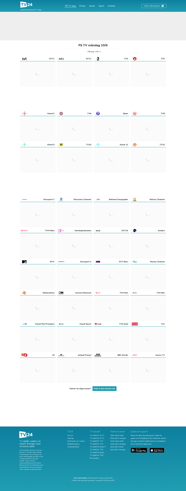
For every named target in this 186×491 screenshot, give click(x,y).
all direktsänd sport (36, 465)
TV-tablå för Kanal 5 (97, 447)
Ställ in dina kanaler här (104, 388)
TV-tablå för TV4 (96, 444)
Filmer (82, 5)
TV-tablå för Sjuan (97, 452)
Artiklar (111, 5)
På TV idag (70, 5)
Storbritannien (93, 478)
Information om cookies (76, 441)
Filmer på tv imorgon (118, 438)
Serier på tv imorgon (118, 444)
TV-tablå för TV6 (96, 450)
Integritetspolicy (73, 444)
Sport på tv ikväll (116, 447)
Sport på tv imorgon (117, 450)
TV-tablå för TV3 (96, 441)
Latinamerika (108, 478)
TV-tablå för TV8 (96, 455)
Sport (101, 5)
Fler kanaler (94, 458)
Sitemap (70, 438)
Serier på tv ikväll (117, 441)
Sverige (101, 478)
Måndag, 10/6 (93, 51)
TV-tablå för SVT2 (97, 438)
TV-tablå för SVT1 (97, 435)
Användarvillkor (73, 447)
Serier (92, 5)
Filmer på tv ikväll (117, 435)
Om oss (70, 435)
